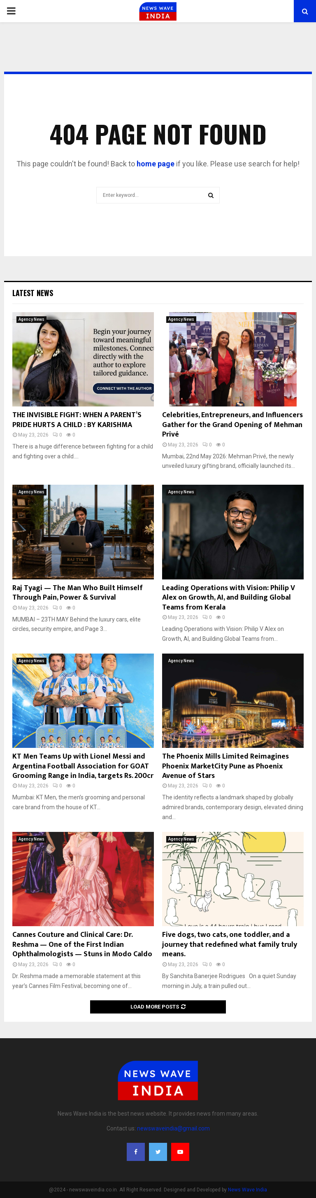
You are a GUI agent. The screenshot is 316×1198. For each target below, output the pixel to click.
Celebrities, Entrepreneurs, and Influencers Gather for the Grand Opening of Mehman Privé (232, 425)
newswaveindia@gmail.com (173, 1128)
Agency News (31, 319)
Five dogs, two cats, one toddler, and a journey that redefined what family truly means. (229, 944)
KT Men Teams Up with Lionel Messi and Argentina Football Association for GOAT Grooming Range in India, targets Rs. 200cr (82, 766)
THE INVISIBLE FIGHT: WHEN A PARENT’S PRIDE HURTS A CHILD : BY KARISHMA (77, 420)
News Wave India (247, 1190)
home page (155, 163)
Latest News (32, 292)
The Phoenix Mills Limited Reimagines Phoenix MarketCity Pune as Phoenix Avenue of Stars (225, 766)
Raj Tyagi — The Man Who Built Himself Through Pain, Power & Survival (77, 593)
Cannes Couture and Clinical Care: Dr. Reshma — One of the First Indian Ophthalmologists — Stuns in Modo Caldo (82, 944)
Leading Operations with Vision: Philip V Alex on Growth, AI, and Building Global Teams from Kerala (228, 598)
